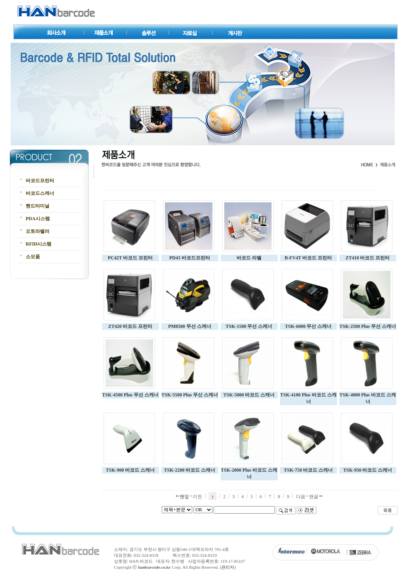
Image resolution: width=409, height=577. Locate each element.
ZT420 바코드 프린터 (130, 326)
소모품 (33, 256)
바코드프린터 (40, 180)
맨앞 (182, 496)
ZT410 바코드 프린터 (367, 258)
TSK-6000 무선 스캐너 (308, 326)
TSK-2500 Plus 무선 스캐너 (367, 326)
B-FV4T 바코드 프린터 (308, 258)
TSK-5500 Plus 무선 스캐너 (189, 395)
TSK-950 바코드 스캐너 (367, 470)
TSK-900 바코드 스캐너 (130, 470)
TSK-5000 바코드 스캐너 (249, 395)
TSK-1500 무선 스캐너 (248, 326)
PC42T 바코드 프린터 (130, 258)
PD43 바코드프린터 (189, 258)
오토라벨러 (37, 231)
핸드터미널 (37, 206)
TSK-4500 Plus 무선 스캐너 (130, 395)
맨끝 (315, 496)
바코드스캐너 (40, 193)
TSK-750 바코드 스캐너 (308, 470)
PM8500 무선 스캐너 (189, 326)
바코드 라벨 (249, 258)
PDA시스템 (38, 218)
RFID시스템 (38, 244)
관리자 (227, 567)
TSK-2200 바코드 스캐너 (189, 470)
